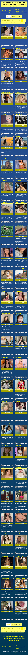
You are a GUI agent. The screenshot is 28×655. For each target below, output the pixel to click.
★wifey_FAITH (18, 114)
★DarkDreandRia (5, 512)
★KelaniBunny (4, 556)
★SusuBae (3, 114)
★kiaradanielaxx (19, 180)
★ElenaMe (3, 379)
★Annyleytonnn (5, 445)
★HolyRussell (4, 490)
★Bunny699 (18, 136)
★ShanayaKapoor (19, 556)
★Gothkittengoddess (20, 202)
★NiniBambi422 (18, 357)
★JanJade (17, 48)
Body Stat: (7, 37)
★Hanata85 (3, 533)
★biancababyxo (5, 357)
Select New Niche (16, 16)
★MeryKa (3, 335)
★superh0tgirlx (18, 291)
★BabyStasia (4, 247)
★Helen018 (17, 600)
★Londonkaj (4, 158)
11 (14, 22)
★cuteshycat (4, 401)
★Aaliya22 (17, 247)
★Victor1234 (4, 136)
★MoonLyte (3, 225)
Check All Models (6, 20)
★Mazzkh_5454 (18, 70)
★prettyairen (18, 423)
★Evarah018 (18, 512)
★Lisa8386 (17, 401)
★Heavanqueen (18, 379)
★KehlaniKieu (18, 533)
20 (20, 22)
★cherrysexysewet (5, 92)
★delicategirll (4, 268)
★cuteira (3, 48)
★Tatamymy (4, 600)
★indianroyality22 (19, 225)
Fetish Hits (14, 652)
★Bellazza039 (4, 26)
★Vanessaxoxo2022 (6, 313)
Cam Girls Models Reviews (17, 11)
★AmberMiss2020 (5, 578)
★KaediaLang (4, 291)
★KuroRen (17, 335)
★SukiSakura (18, 158)
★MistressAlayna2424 (20, 578)
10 (11, 22)
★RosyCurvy (18, 26)
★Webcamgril (18, 92)
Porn (22, 11)
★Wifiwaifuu (4, 180)
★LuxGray (3, 70)
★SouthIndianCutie (5, 423)
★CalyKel (3, 467)
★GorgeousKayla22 (19, 268)
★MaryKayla (18, 490)
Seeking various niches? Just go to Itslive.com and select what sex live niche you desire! (14, 638)
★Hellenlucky (18, 467)
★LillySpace (4, 202)
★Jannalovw (18, 445)
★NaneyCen (18, 313)
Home (8, 16)
